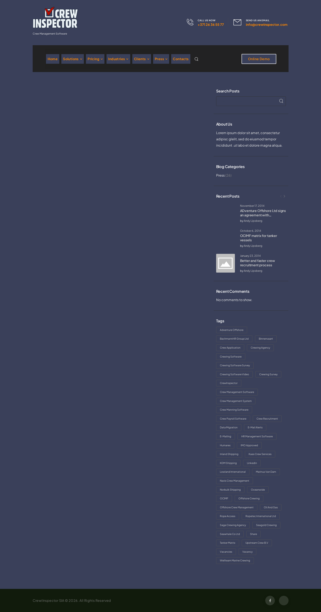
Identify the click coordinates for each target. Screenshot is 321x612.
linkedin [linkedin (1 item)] (252, 463)
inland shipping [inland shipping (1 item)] (229, 454)
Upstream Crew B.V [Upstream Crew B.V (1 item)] (256, 542)
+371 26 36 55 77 (211, 24)
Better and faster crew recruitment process (257, 262)
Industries (116, 59)
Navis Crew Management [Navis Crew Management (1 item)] (234, 480)
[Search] (197, 59)
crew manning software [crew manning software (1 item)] (234, 409)
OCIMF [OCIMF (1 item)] (224, 498)
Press (159, 59)
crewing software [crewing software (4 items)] (231, 356)
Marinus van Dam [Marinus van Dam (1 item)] (266, 471)
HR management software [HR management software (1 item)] (257, 436)
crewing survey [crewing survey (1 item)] (268, 374)
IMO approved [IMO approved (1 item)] (249, 445)
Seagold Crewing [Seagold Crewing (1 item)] (266, 525)
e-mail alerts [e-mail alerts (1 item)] (255, 427)
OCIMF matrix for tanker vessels (258, 237)
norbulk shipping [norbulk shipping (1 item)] (230, 489)
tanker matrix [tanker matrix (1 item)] (227, 542)
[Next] (284, 196)
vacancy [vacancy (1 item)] (247, 551)
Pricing (93, 59)
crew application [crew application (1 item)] (230, 347)
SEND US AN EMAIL (258, 20)
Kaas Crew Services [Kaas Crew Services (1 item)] (260, 454)
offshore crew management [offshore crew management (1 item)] (237, 507)
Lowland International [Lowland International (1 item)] (233, 471)
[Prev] (281, 196)
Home (53, 59)
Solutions (71, 59)
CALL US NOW (207, 20)
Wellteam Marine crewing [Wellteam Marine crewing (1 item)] (235, 560)
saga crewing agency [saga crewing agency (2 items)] (233, 525)
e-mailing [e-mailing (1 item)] (225, 436)
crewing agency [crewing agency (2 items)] (260, 347)
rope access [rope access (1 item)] (227, 516)
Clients (140, 59)
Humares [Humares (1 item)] (225, 445)
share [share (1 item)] (253, 534)
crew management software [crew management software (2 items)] (237, 392)
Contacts (180, 59)
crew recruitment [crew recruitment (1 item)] (267, 418)
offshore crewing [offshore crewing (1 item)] (249, 498)
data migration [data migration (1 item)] (229, 427)
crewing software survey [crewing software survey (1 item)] (235, 365)
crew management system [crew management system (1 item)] (236, 401)
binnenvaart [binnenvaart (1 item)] (266, 338)
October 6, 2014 (250, 230)
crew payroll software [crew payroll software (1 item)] (233, 418)
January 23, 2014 (250, 255)
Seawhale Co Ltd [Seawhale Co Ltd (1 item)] (230, 534)
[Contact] (192, 22)
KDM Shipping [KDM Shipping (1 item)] (228, 463)
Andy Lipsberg (253, 220)
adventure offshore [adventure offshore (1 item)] (231, 330)
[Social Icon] (270, 600)
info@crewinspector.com (267, 24)
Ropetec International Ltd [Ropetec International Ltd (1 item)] (260, 516)
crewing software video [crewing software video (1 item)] (234, 374)
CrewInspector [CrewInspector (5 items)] (229, 383)
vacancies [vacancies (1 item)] (226, 551)
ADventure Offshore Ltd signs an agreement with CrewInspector (263, 215)
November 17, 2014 (252, 205)
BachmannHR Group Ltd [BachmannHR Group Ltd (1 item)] (234, 338)
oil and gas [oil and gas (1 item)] (271, 507)
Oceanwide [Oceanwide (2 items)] (258, 489)
